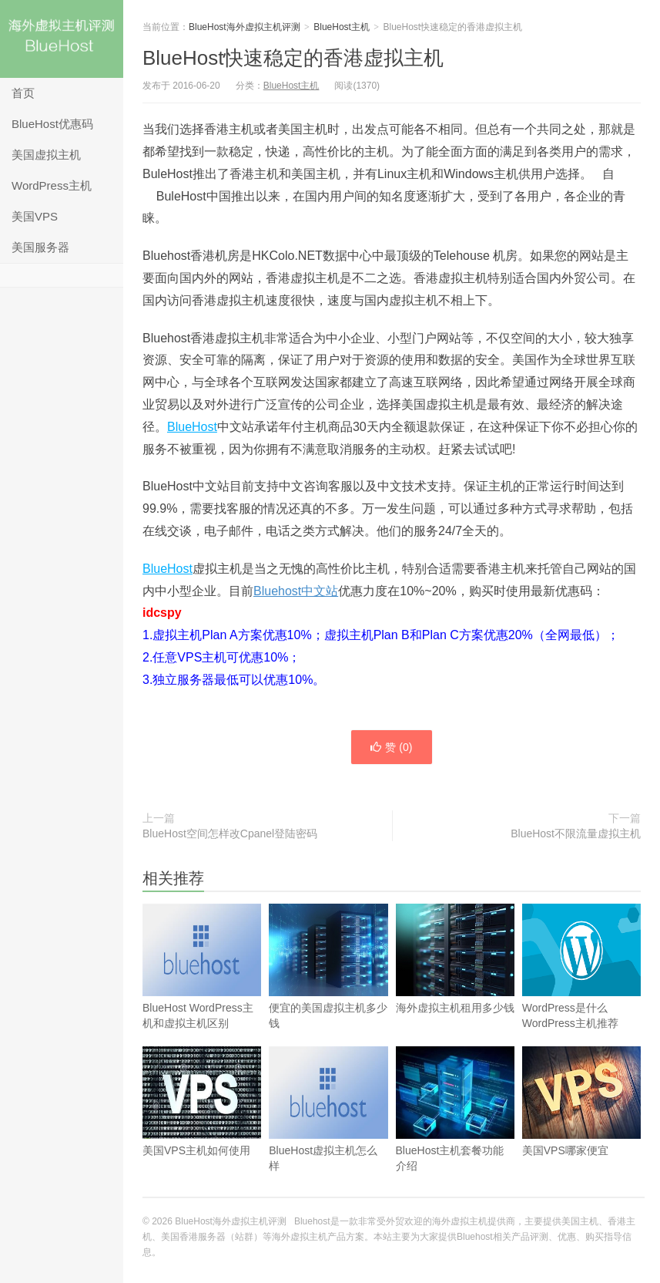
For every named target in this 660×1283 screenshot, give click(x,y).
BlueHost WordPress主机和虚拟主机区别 (201, 987)
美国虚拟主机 (46, 154)
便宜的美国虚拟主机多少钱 (328, 987)
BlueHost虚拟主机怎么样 (328, 1129)
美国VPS (35, 216)
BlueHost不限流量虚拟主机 (576, 833)
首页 (23, 92)
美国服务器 (40, 247)
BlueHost (192, 426)
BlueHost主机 (341, 27)
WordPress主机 (52, 185)
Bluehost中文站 (295, 591)
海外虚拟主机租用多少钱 (455, 979)
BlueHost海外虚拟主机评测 (61, 39)
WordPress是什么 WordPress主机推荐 (581, 987)
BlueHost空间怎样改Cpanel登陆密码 (229, 833)
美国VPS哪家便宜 (581, 1122)
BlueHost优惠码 (52, 123)
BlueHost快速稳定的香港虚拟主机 (293, 57)
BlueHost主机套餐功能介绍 (455, 1129)
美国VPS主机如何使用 (201, 1122)
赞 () (391, 747)
